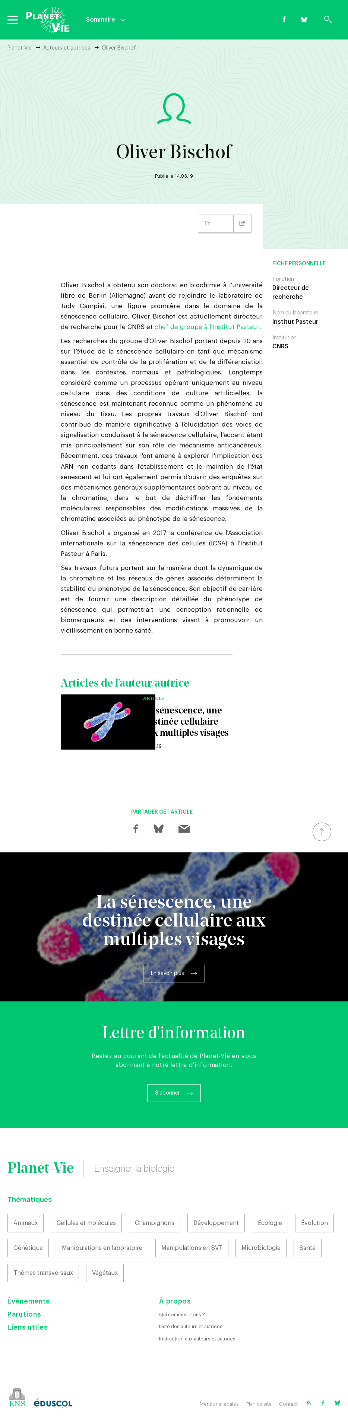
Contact (288, 1404)
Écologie (270, 1223)
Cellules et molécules (86, 1223)
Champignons (154, 1223)
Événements (28, 1301)
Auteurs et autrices (66, 48)
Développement (216, 1223)
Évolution (314, 1223)
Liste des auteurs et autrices (190, 1326)
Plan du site (259, 1404)
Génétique (28, 1248)
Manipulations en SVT (191, 1248)
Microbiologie (261, 1248)
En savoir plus (167, 973)
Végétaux (105, 1273)
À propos (175, 1301)
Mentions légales (219, 1404)
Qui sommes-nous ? (182, 1314)
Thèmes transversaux (43, 1273)
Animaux (25, 1223)
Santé (308, 1248)
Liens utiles (27, 1327)
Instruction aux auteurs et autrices (197, 1338)
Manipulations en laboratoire (102, 1248)
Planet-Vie (19, 48)
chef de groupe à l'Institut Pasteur (207, 327)
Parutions (24, 1314)
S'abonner (167, 1093)
